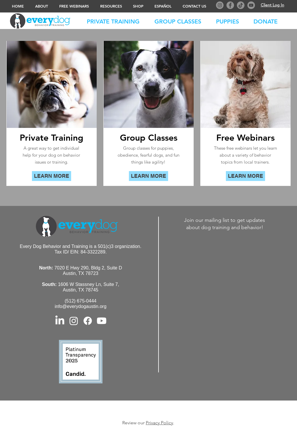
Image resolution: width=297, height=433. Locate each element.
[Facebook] (230, 5)
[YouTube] (251, 5)
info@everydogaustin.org (80, 306)
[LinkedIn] (59, 320)
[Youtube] (101, 320)
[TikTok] (240, 5)
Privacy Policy (159, 422)
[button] (268, 20)
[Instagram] (220, 5)
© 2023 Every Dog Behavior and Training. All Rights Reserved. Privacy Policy (149, 410)
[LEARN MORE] (51, 176)
